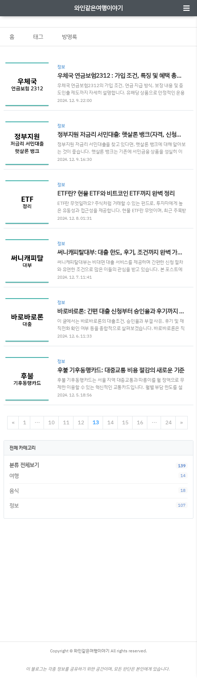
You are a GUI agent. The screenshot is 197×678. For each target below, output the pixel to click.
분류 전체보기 (24, 465)
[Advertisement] (98, 578)
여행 (98, 476)
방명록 (69, 36)
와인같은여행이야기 (98, 8)
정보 (98, 505)
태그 (38, 36)
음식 (98, 490)
